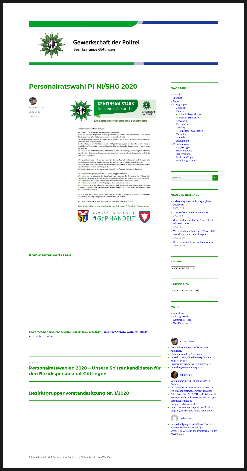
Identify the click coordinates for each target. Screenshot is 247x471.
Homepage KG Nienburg (190, 131)
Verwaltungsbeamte (186, 160)
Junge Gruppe (183, 147)
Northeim (181, 134)
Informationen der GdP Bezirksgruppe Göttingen (53, 457)
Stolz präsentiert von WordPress (97, 457)
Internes (177, 98)
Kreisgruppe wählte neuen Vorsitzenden (193, 242)
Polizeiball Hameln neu (189, 114)
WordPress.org (180, 323)
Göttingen (181, 108)
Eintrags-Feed (180, 316)
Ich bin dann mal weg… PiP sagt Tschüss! (191, 391)
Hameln (180, 111)
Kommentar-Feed (182, 320)
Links (176, 101)
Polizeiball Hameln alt (189, 117)
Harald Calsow (36, 107)
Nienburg (34, 116)
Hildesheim (182, 121)
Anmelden (178, 313)
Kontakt (177, 94)
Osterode (180, 137)
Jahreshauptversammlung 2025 (187, 367)
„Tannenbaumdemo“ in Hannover (190, 212)
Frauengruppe (183, 154)
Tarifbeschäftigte (184, 157)
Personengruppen (182, 144)
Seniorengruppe (184, 150)
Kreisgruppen (180, 104)
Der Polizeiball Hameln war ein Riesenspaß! (192, 387)
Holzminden (182, 124)
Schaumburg (182, 141)
